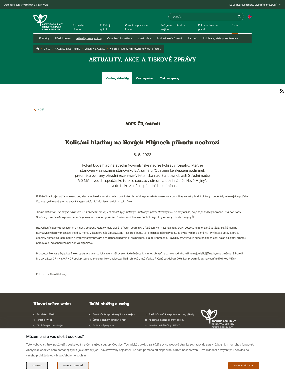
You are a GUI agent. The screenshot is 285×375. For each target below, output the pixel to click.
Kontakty (44, 38)
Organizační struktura (119, 38)
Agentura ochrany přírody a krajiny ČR (26, 4)
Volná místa (144, 38)
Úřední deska (63, 38)
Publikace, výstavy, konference (220, 38)
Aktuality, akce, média (88, 38)
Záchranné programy (103, 325)
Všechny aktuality (117, 78)
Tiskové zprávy (169, 78)
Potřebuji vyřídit (44, 319)
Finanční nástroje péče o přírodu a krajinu (114, 314)
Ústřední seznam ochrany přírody (109, 319)
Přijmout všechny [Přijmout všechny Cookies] (243, 365)
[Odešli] (239, 16)
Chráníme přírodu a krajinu (50, 325)
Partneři (192, 38)
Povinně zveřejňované (169, 38)
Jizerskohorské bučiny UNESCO (164, 325)
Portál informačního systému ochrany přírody (171, 314)
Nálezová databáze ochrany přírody (166, 319)
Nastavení (37, 365)
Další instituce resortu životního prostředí (252, 4)
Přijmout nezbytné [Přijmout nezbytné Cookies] (73, 365)
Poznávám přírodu (46, 314)
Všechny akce (144, 78)
